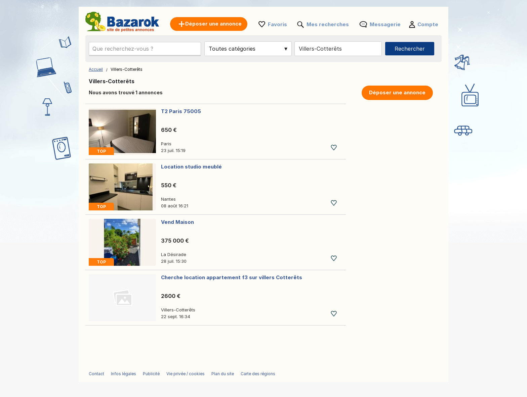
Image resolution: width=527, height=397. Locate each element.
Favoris (277, 24)
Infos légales (123, 373)
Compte (427, 24)
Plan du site (222, 373)
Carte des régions (258, 373)
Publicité (151, 373)
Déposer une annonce (397, 92)
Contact (96, 373)
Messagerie (385, 24)
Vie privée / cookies (185, 373)
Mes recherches (328, 24)
